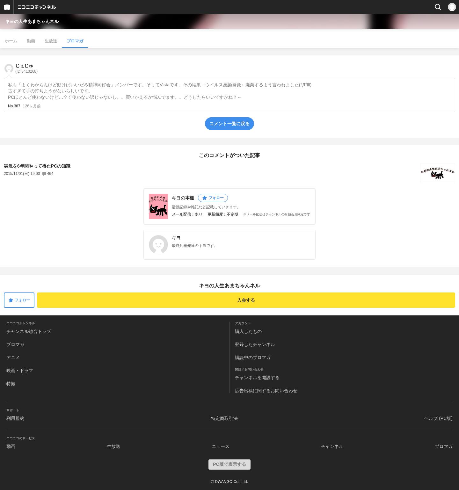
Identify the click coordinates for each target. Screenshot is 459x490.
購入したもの (248, 331)
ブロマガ (75, 41)
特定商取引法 (224, 418)
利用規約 (15, 418)
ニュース (220, 446)
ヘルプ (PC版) (438, 418)
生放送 (51, 41)
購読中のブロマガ (253, 357)
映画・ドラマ (19, 370)
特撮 (10, 383)
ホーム (11, 41)
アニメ (13, 357)
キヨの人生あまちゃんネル (32, 21)
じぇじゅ (26, 68)
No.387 (14, 106)
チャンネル (332, 446)
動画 (31, 41)
